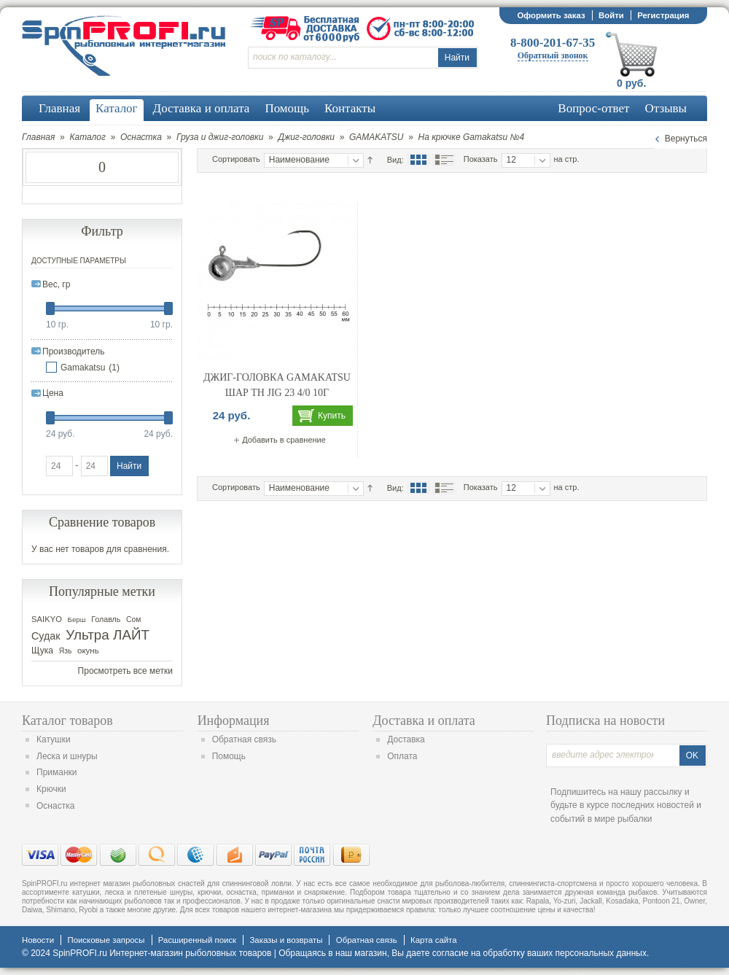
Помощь (229, 756)
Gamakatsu (83, 367)
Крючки (51, 789)
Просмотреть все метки (125, 671)
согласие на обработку (478, 953)
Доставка (406, 739)
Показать (481, 159)
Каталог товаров (67, 720)
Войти (611, 15)
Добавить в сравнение (284, 439)
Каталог (87, 137)
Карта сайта (433, 940)
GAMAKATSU (376, 137)
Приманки (56, 772)
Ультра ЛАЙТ (107, 634)
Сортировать (236, 159)
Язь (65, 651)
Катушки (53, 739)
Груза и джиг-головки (219, 137)
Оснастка (141, 137)
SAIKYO (46, 619)
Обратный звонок (553, 55)
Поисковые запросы (105, 940)
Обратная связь (244, 739)
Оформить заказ (551, 15)
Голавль (105, 619)
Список (444, 159)
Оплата (402, 756)
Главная (38, 137)
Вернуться (686, 138)
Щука (42, 650)
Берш (77, 619)
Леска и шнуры (67, 756)
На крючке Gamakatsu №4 (471, 137)
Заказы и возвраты (285, 940)
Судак (46, 636)
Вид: (395, 159)
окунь (88, 650)
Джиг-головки (306, 137)
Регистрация (663, 15)
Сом (133, 619)
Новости (38, 940)
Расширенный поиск (197, 940)
